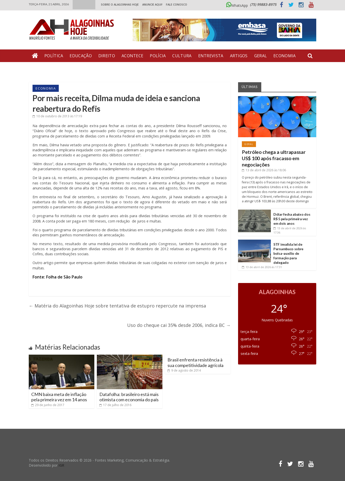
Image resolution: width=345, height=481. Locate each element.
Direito (106, 56)
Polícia (158, 56)
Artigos (239, 56)
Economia (284, 56)
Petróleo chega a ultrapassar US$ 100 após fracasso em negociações (274, 158)
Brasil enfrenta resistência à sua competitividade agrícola (195, 362)
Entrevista (210, 56)
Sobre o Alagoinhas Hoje (120, 4)
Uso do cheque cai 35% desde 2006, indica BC (179, 325)
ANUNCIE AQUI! (152, 4)
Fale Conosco (176, 4)
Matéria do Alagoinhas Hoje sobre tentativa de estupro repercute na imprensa (117, 306)
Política (53, 56)
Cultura (181, 56)
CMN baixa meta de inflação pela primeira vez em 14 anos (59, 397)
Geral (260, 56)
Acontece (132, 56)
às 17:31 (262, 267)
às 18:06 (264, 170)
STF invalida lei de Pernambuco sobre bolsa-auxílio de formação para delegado (288, 253)
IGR (61, 465)
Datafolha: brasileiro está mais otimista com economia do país (129, 397)
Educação (81, 56)
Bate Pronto (46, 68)
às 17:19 (57, 116)
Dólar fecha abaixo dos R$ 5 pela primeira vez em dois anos (291, 218)
